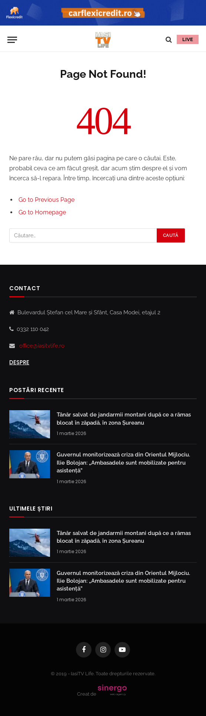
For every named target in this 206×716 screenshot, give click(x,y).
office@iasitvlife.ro (41, 345)
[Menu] (12, 39)
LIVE (187, 39)
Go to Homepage (42, 212)
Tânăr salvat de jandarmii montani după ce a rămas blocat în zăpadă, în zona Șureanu (124, 418)
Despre (19, 362)
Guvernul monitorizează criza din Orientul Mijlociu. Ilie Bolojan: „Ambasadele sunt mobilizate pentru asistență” (123, 462)
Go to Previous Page (46, 199)
